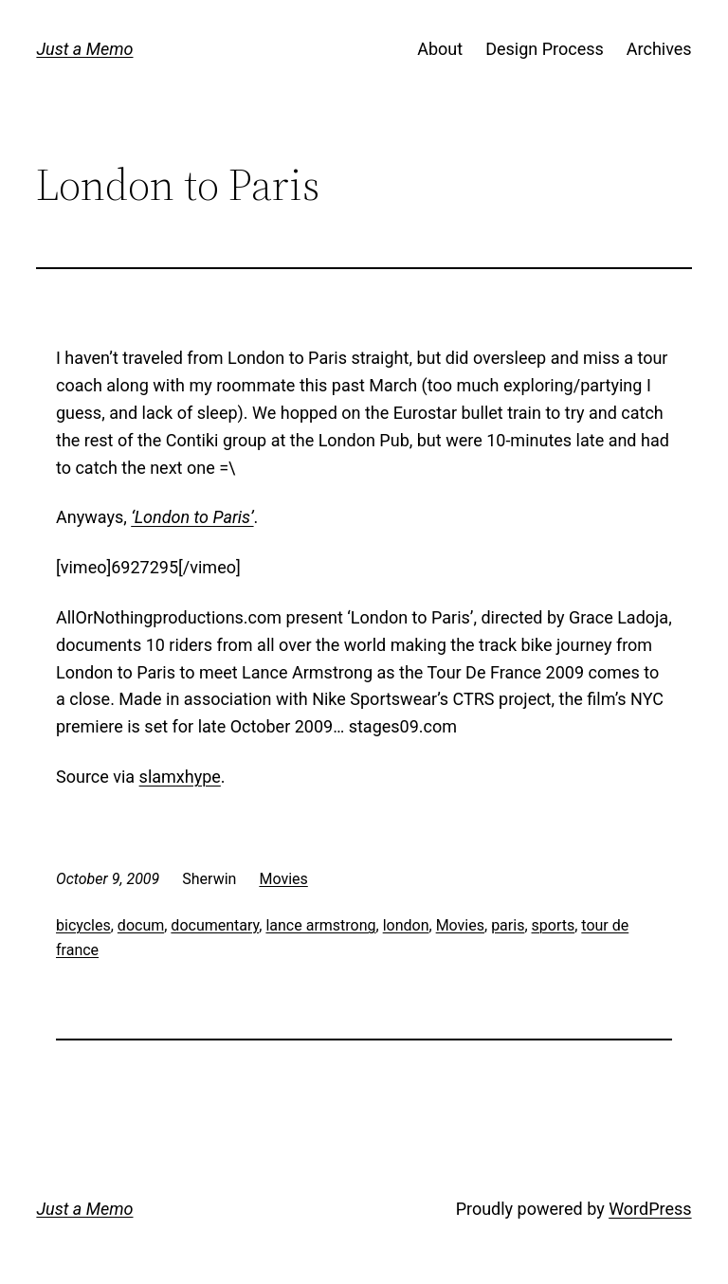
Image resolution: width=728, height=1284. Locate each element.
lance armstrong (320, 925)
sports (553, 925)
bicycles (83, 925)
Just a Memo (84, 49)
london (406, 925)
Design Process (544, 49)
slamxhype (180, 777)
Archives (659, 49)
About (440, 49)
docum (141, 925)
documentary (215, 925)
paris (507, 925)
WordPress (650, 1209)
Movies (283, 879)
